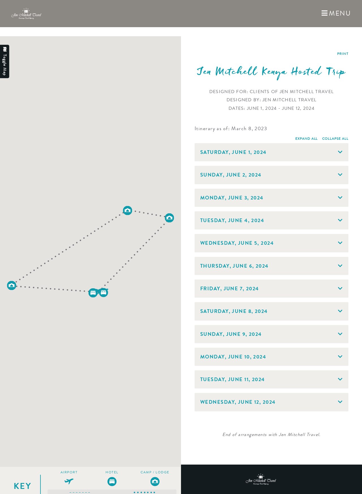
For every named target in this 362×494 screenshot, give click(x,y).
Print (342, 53)
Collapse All (335, 138)
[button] (93, 292)
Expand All (306, 138)
